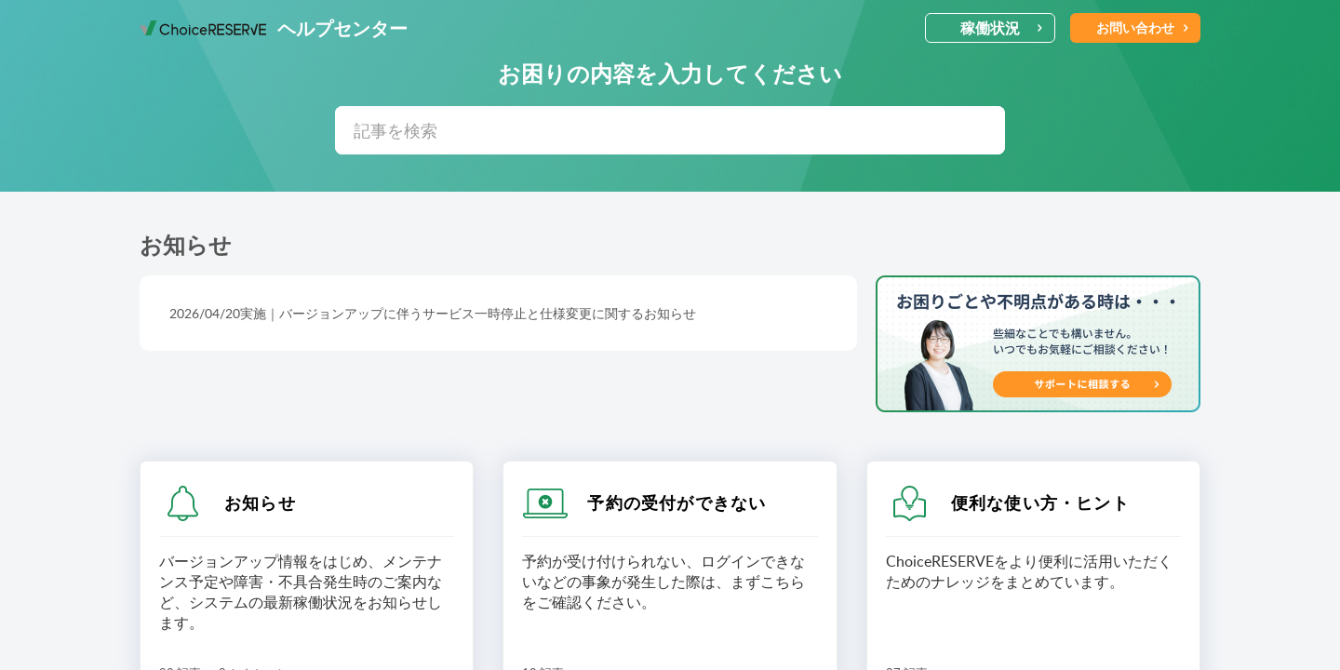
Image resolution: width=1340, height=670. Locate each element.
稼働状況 (1001, 28)
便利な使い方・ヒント (1040, 502)
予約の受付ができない (676, 502)
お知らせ (260, 502)
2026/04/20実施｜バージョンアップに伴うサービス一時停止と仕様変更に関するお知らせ (432, 313)
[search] (670, 130)
